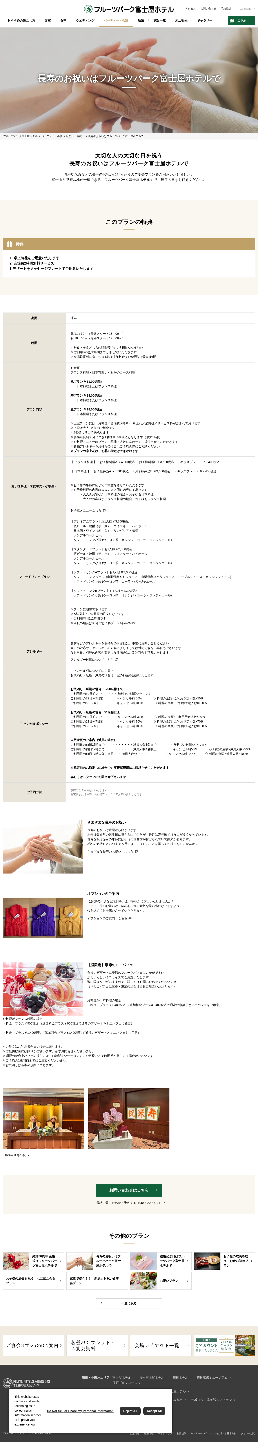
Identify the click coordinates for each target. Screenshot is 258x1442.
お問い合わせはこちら (129, 1190)
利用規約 (181, 1433)
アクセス (190, 8)
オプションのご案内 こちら (107, 918)
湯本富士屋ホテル (152, 1377)
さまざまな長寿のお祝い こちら (110, 851)
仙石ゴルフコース (125, 1383)
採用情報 (149, 1433)
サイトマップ (165, 1433)
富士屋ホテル (122, 1377)
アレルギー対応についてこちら (92, 659)
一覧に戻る (129, 1303)
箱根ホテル (180, 1377)
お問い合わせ (208, 8)
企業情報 (135, 1433)
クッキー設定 (248, 1433)
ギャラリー (204, 20)
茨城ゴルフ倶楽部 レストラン (211, 1400)
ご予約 (241, 20)
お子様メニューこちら (86, 510)
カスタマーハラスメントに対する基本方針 (213, 1433)
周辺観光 (181, 20)
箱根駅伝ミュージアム (212, 1377)
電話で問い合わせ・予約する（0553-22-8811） (129, 1203)
